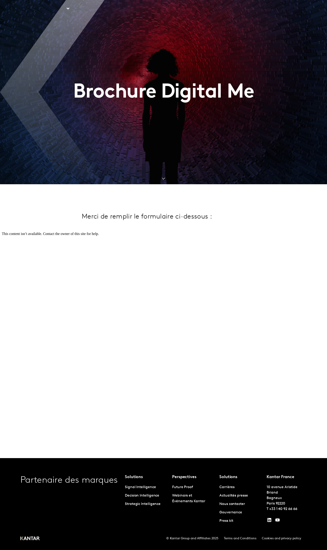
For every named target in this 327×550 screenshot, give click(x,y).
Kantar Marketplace (124, 9)
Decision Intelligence (142, 495)
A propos (221, 9)
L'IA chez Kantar (194, 9)
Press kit (226, 521)
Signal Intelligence (140, 487)
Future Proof (182, 487)
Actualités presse (233, 495)
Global (291, 9)
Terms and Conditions (240, 538)
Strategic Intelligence (143, 504)
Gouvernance (230, 512)
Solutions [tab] (57, 9)
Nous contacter (268, 9)
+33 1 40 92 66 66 (283, 509)
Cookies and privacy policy (281, 538)
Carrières (241, 9)
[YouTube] (269, 521)
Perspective (88, 9)
